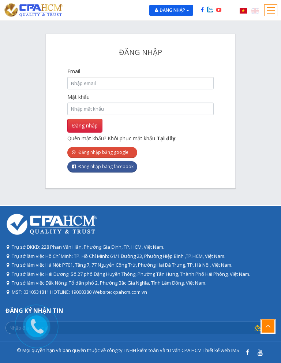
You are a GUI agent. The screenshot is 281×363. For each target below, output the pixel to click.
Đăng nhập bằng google (99, 152)
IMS (235, 350)
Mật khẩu (78, 96)
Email (73, 71)
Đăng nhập (174, 10)
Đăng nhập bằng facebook (102, 166)
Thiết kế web (216, 350)
